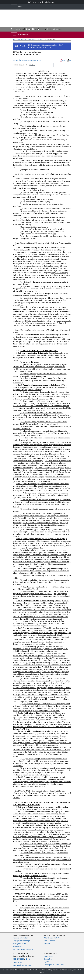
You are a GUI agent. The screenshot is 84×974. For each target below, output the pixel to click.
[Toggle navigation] (14, 6)
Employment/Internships (21, 941)
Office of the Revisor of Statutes (36, 29)
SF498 (40, 39)
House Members (50, 941)
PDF (63, 61)
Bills (14, 39)
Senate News (48, 959)
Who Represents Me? (51, 938)
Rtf (69, 61)
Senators (47, 944)
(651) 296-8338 (18, 959)
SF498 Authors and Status (31, 60)
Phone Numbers (18, 962)
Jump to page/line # (20, 65)
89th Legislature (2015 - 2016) (26, 39)
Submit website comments (22, 965)
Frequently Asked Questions (23, 949)
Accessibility (17, 946)
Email (28, 959)
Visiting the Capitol (19, 944)
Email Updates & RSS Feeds (54, 965)
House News (48, 956)
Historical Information (20, 938)
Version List (17, 60)
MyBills (46, 962)
